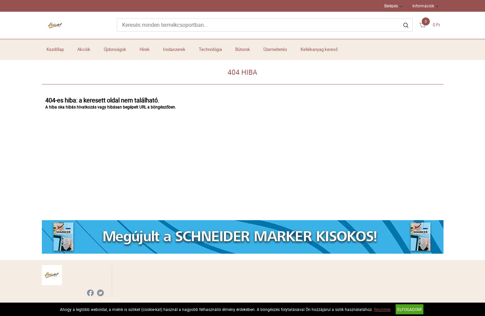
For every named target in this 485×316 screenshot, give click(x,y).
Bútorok (242, 49)
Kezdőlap (55, 49)
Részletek (382, 309)
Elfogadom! (409, 309)
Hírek (145, 49)
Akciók (83, 49)
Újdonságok (115, 49)
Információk (423, 5)
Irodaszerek (174, 49)
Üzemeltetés (275, 49)
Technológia (210, 49)
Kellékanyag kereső (319, 49)
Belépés (391, 5)
